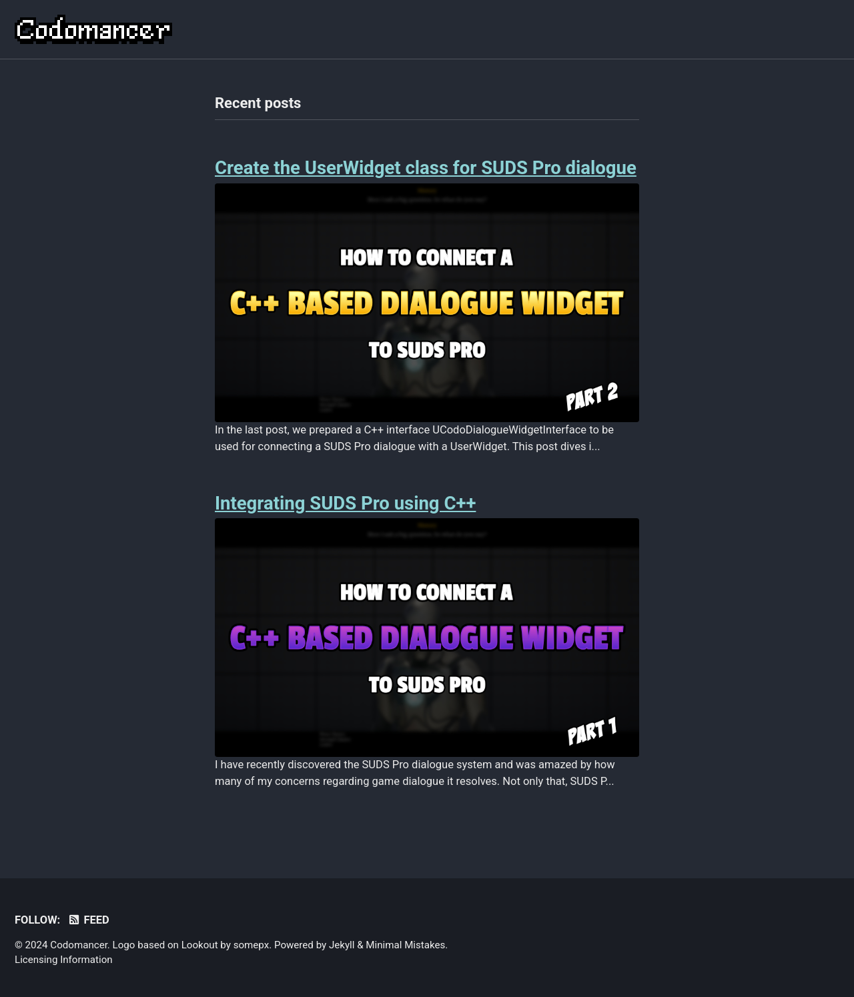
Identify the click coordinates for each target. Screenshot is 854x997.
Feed (88, 920)
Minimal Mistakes (405, 945)
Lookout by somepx (225, 945)
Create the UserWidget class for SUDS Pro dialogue (425, 168)
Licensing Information (64, 960)
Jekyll (342, 945)
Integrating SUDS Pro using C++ (345, 503)
